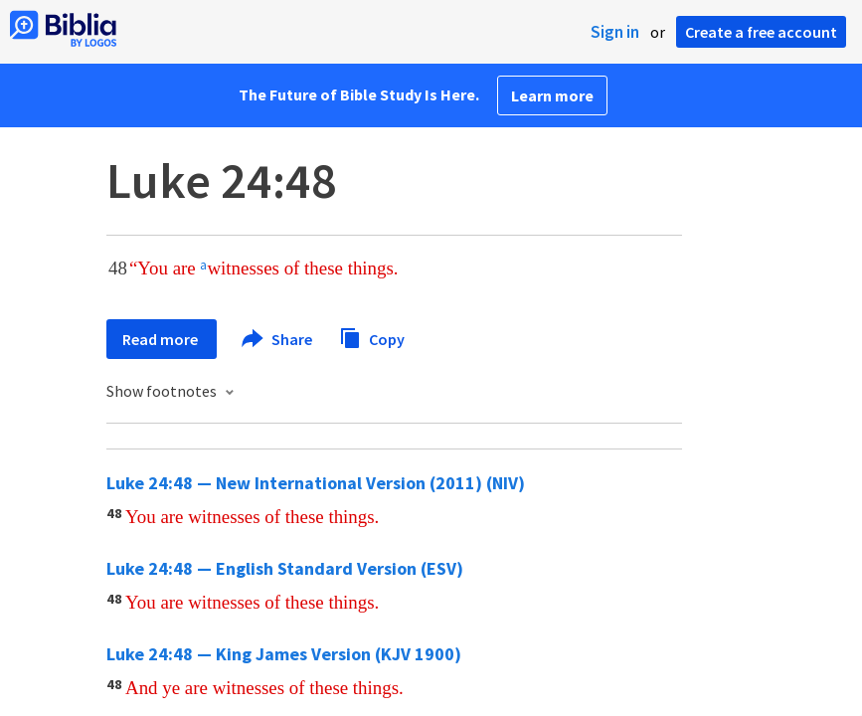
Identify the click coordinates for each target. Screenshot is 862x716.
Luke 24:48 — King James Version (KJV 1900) (283, 653)
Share (278, 339)
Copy (372, 336)
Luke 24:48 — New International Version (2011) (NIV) (315, 482)
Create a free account (761, 32)
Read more (161, 339)
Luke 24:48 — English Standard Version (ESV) (284, 568)
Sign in (615, 32)
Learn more (552, 95)
